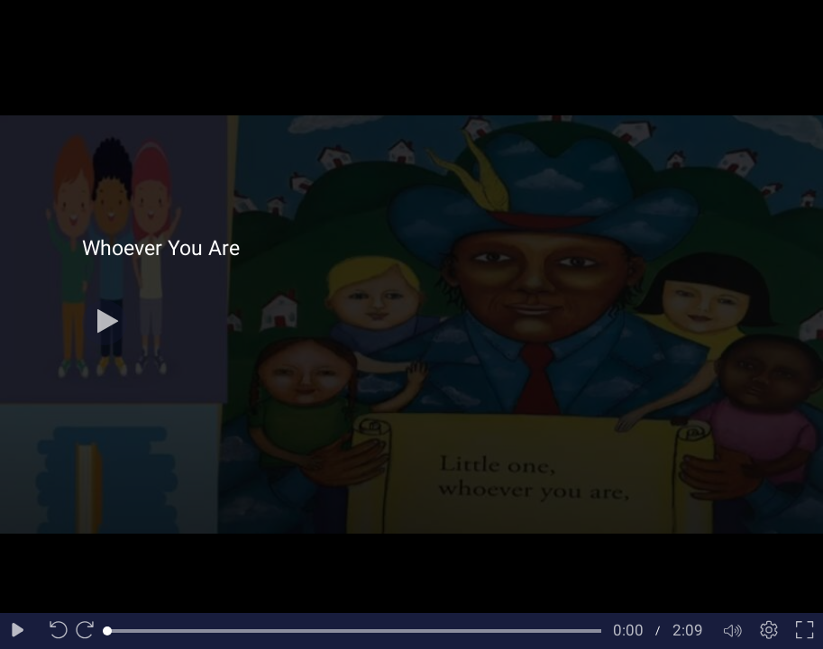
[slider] (354, 631)
